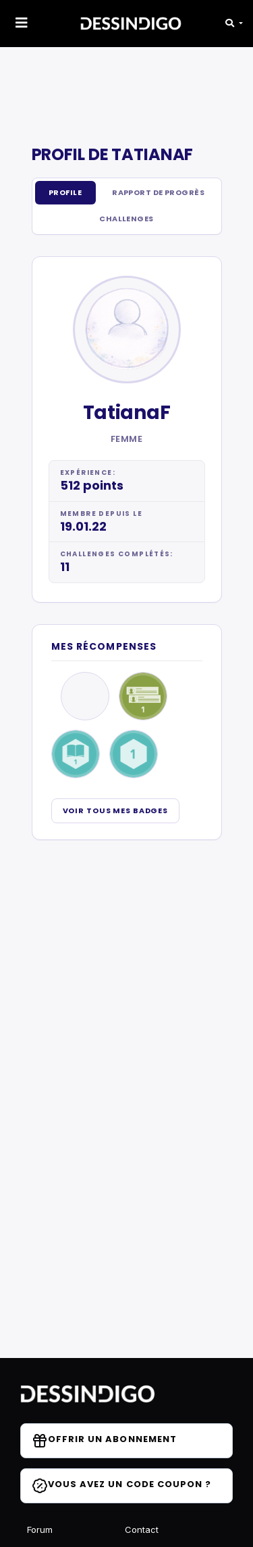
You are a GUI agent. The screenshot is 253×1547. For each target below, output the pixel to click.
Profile (65, 192)
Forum (40, 1529)
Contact (142, 1529)
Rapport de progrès (158, 192)
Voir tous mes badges (116, 810)
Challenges (126, 218)
